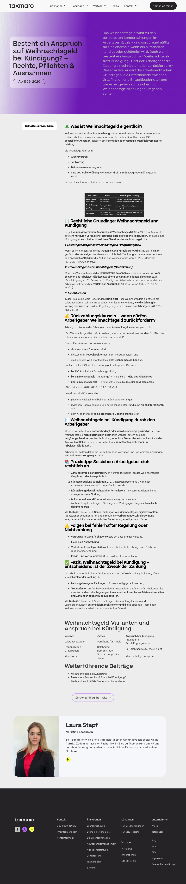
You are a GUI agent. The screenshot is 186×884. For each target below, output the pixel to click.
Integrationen (128, 854)
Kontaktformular (65, 837)
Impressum (157, 858)
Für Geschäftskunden (132, 825)
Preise (115, 5)
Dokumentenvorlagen (98, 837)
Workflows (126, 848)
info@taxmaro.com (67, 831)
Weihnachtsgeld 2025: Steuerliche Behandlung (98, 680)
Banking (91, 867)
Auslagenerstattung (97, 849)
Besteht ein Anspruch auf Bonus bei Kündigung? (98, 677)
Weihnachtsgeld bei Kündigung (89, 673)
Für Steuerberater (130, 831)
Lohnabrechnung (96, 825)
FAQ (153, 852)
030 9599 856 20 (66, 825)
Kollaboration (128, 860)
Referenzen (157, 831)
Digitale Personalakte (98, 831)
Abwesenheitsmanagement (101, 843)
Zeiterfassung (94, 855)
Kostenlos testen (163, 5)
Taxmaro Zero (94, 861)
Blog (153, 840)
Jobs (153, 846)
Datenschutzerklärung (163, 864)
